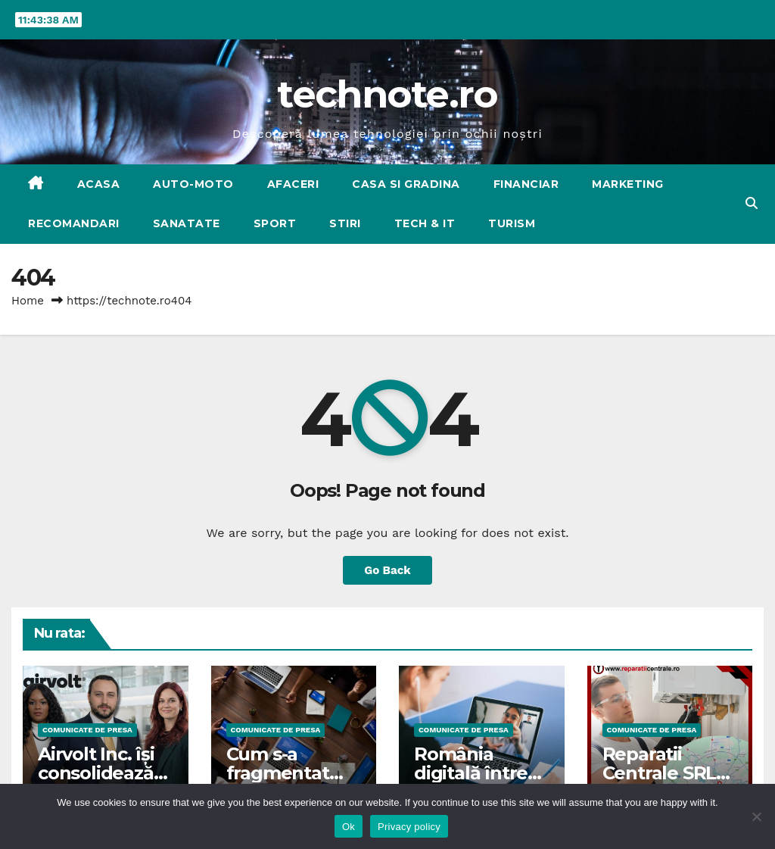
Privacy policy (409, 826)
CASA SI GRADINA (406, 184)
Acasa (98, 184)
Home (27, 300)
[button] (751, 203)
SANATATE (186, 223)
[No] (756, 816)
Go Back (387, 570)
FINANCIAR (526, 184)
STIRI (345, 223)
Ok (348, 826)
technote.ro (387, 94)
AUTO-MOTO (193, 184)
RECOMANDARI (74, 223)
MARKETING (628, 184)
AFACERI (293, 184)
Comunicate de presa (87, 730)
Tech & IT (425, 223)
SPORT (275, 223)
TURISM (511, 223)
